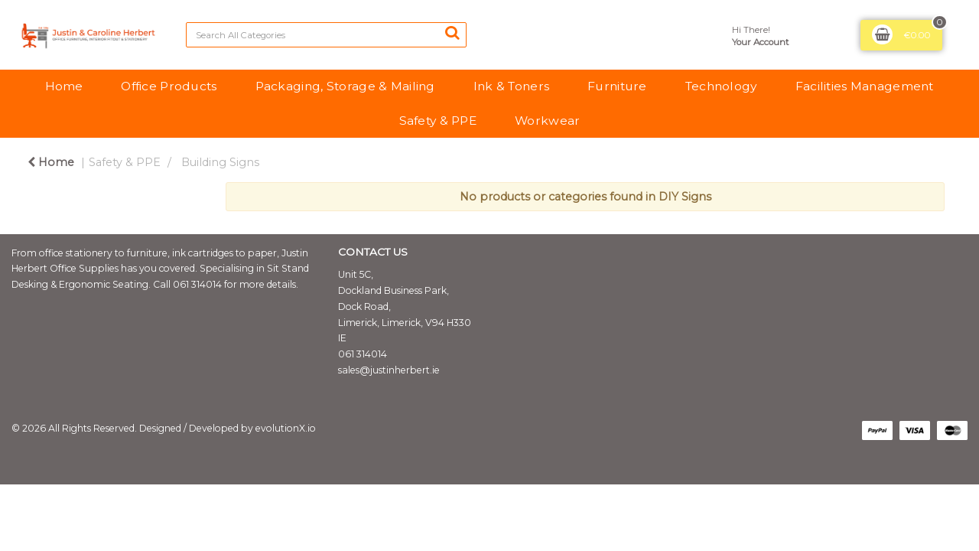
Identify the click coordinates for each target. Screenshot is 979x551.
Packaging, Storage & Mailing (345, 86)
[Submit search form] (452, 32)
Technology (721, 86)
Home (64, 86)
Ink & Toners (511, 86)
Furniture (617, 86)
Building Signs (220, 162)
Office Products (168, 86)
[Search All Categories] (326, 34)
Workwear (547, 120)
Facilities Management (864, 86)
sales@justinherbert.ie (389, 370)
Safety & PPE (437, 120)
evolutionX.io (285, 428)
